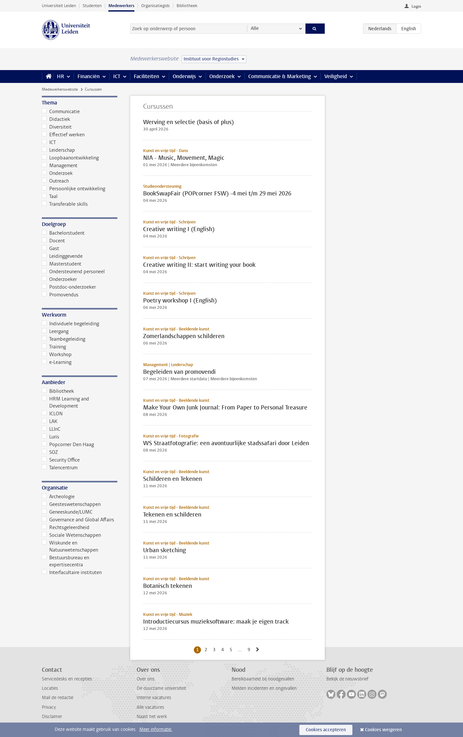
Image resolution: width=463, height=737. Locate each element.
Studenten (92, 5)
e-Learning (56, 362)
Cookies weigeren (383, 730)
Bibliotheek (187, 5)
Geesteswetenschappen (71, 504)
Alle (255, 28)
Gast (50, 248)
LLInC (51, 429)
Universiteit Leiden (59, 5)
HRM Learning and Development (65, 402)
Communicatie (61, 111)
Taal (50, 196)
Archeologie (58, 496)
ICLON (52, 413)
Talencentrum (59, 467)
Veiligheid (335, 76)
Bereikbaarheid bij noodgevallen (263, 679)
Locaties (50, 688)
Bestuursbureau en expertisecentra (65, 561)
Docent (53, 241)
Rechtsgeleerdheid (65, 527)
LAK (50, 421)
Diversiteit (57, 127)
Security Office (61, 460)
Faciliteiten (146, 76)
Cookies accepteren (326, 730)
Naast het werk (152, 717)
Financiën (88, 76)
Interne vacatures (154, 698)
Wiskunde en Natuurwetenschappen (70, 546)
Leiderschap (58, 150)
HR (60, 76)
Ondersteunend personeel (73, 271)
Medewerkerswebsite (60, 89)
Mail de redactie (57, 698)
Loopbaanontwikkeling (70, 158)
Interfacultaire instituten (72, 572)
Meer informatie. (155, 729)
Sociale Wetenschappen (71, 535)
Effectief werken (63, 134)
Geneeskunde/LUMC (67, 512)
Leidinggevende (62, 256)
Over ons (145, 679)
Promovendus (60, 295)
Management (59, 165)
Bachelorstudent (63, 233)
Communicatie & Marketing (279, 76)
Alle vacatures (150, 707)
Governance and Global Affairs (78, 520)
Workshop (57, 354)
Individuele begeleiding (70, 323)
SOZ (50, 452)
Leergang (55, 331)
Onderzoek (222, 76)
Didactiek (56, 119)
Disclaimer (52, 717)
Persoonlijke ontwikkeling (73, 188)
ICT (116, 76)
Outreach (55, 181)
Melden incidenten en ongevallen (264, 688)
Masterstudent (61, 264)
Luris (50, 437)
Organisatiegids (155, 5)
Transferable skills (65, 204)
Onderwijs (184, 76)
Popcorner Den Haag (68, 444)
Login (416, 6)
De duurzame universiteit (161, 688)
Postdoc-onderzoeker (69, 287)
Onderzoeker (59, 279)
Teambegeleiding (63, 339)
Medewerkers (121, 5)
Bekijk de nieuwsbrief (347, 679)
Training (54, 347)
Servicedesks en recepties (67, 679)
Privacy (49, 707)
